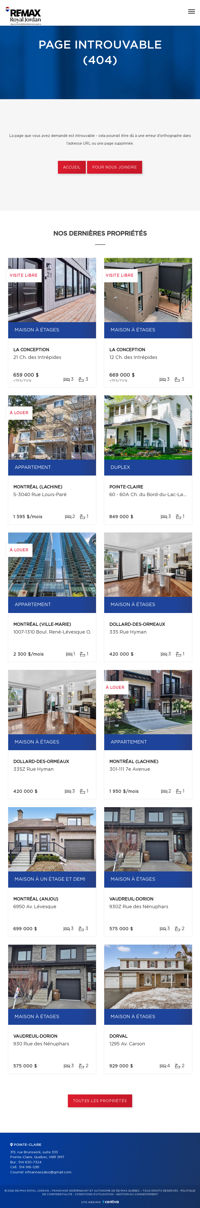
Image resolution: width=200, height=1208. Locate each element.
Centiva (110, 1201)
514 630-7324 (29, 1162)
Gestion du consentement (137, 1194)
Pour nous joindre (114, 167)
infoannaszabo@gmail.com (48, 1172)
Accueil (72, 167)
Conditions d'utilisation (94, 1194)
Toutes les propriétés (100, 1101)
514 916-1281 (29, 1167)
